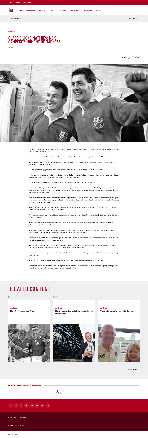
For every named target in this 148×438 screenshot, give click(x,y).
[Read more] (29, 331)
